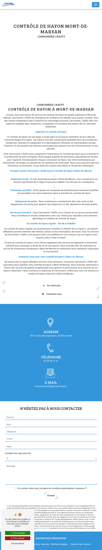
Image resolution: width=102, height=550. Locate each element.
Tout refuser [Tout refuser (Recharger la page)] (17, 538)
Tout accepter (17, 533)
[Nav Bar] (95, 4)
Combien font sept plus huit (18, 451)
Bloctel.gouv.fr (42, 526)
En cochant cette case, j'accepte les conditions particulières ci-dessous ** (52, 486)
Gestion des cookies (80, 544)
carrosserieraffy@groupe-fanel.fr (51, 384)
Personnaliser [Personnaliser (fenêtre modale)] (17, 543)
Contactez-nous (51, 294)
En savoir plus (50, 285)
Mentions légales (59, 544)
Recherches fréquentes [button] (51, 538)
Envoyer (51, 493)
